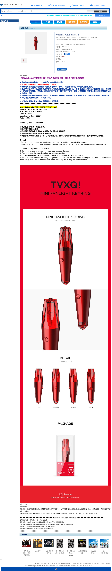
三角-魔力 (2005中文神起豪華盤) (27, 553)
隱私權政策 (89, 563)
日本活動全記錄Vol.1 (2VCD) (71, 553)
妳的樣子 (38, 551)
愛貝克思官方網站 (105, 563)
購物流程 (82, 563)
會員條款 (96, 563)
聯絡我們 (76, 563)
